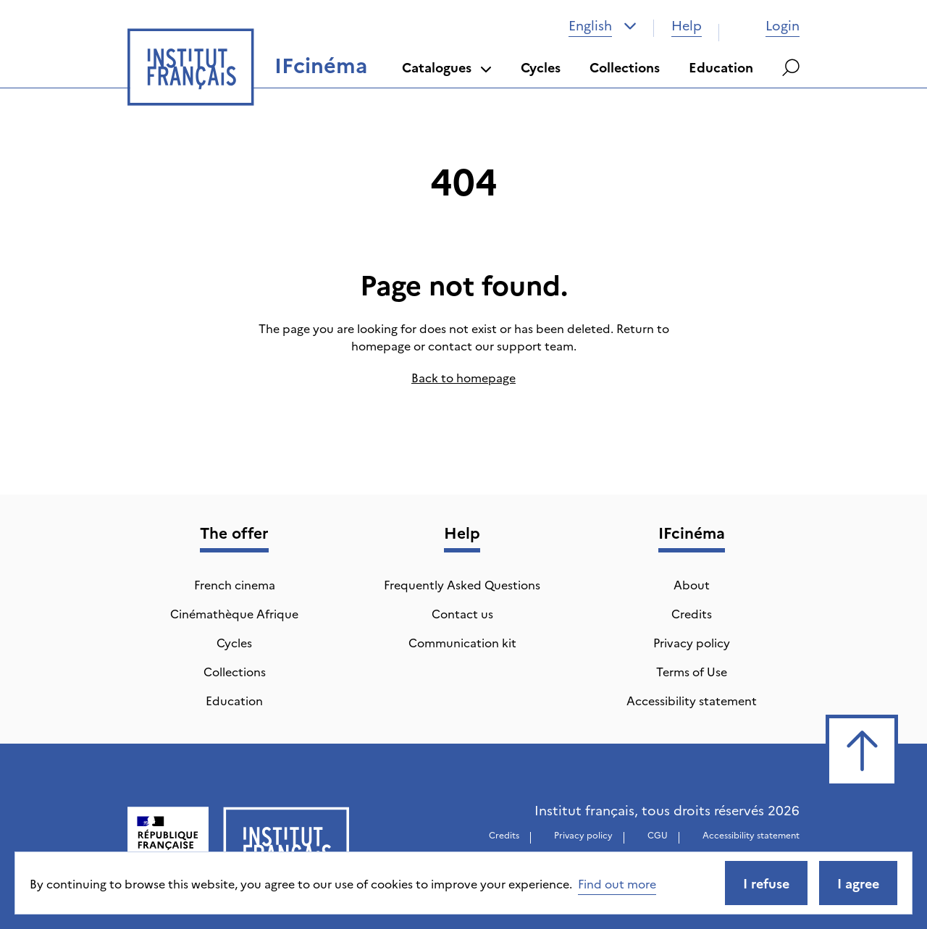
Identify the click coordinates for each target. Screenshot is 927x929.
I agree (858, 883)
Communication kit (462, 642)
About (692, 584)
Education (721, 67)
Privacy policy (691, 642)
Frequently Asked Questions (462, 584)
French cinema (234, 584)
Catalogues (447, 67)
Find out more (617, 883)
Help (686, 25)
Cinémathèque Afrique (234, 613)
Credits (691, 613)
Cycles (541, 67)
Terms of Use (691, 671)
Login (768, 25)
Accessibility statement (691, 700)
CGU (657, 834)
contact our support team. (502, 345)
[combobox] (603, 25)
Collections (625, 67)
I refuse (766, 883)
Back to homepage (463, 377)
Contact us (462, 613)
